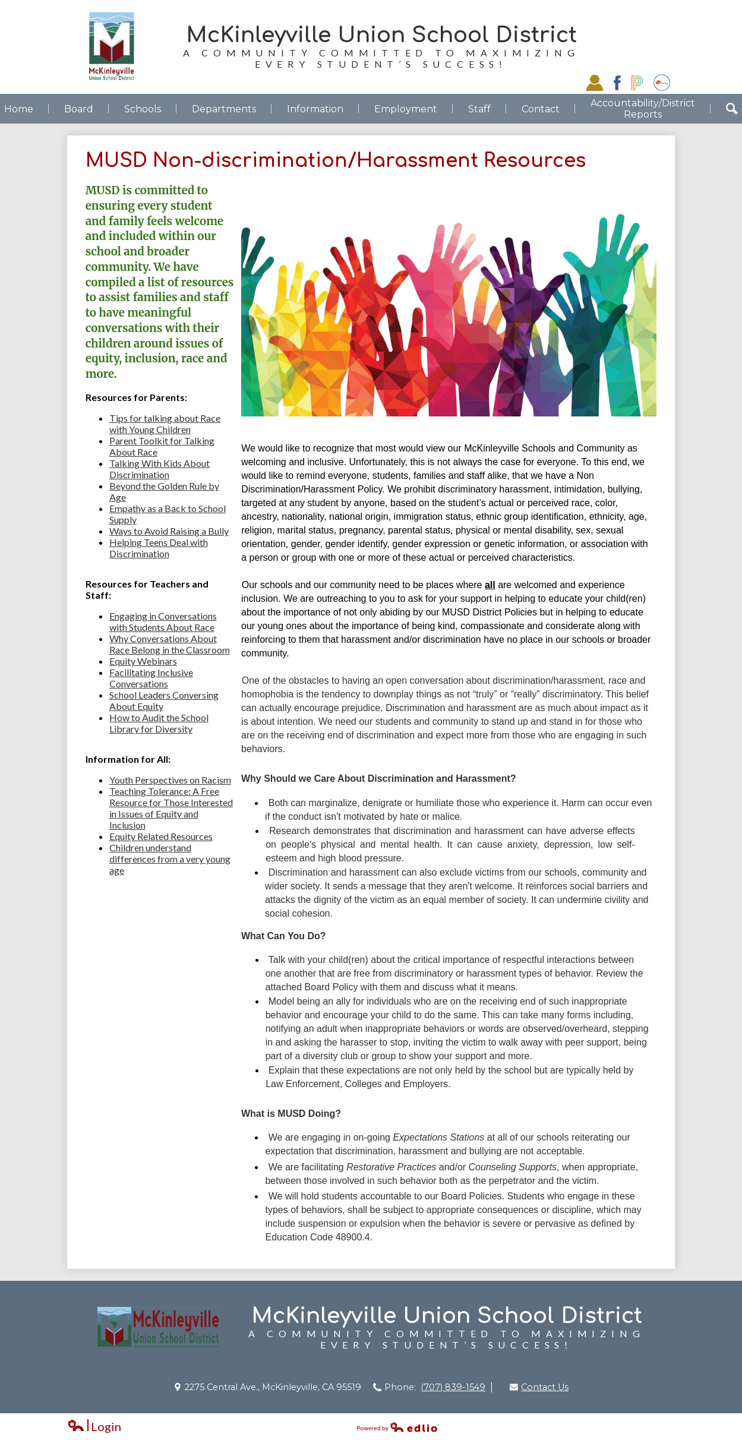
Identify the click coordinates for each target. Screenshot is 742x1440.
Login (94, 1426)
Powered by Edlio (398, 1427)
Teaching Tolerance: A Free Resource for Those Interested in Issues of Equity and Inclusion (171, 807)
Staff (594, 82)
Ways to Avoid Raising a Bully (169, 530)
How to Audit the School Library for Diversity (159, 723)
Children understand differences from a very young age (170, 859)
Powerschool (637, 82)
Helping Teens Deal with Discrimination (158, 547)
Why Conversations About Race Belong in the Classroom (169, 644)
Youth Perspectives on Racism (170, 779)
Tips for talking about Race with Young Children (164, 423)
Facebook (617, 82)
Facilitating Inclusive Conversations (151, 678)
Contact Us (545, 1387)
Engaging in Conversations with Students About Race (163, 621)
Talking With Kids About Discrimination (159, 468)
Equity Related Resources (161, 836)
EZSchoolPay (661, 82)
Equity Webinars (143, 661)
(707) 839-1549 (453, 1387)
